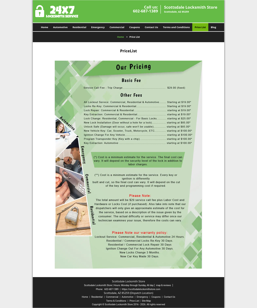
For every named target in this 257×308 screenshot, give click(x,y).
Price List (200, 27)
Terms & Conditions (116, 300)
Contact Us (151, 27)
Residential (79, 27)
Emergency (98, 27)
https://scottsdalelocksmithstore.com (141, 289)
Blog (213, 27)
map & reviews (163, 285)
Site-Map (146, 300)
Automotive (60, 27)
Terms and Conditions (176, 27)
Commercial (117, 27)
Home (44, 27)
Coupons (134, 27)
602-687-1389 (145, 11)
